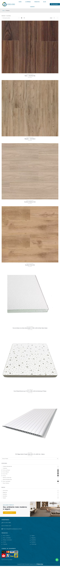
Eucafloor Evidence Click (30, 201)
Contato (32, 6)
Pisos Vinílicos (31, 483)
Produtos (37, 1)
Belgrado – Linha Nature (30, 138)
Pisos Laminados (30, 74)
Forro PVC (30, 452)
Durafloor (30, 77)
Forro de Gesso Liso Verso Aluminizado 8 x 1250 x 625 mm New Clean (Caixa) (30, 328)
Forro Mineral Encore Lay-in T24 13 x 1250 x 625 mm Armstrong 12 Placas (30, 391)
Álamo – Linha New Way (30, 75)
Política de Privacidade (7, 560)
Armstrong (30, 329)
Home (20, 1)
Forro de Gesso (30, 326)
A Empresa (28, 1)
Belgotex (31, 492)
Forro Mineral (30, 389)
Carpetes (31, 468)
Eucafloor (30, 203)
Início (4, 10)
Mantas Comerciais (31, 477)
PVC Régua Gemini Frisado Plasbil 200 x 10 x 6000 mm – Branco (30, 454)
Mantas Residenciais (31, 479)
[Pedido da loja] (11, 18)
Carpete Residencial (31, 466)
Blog (44, 1)
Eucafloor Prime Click (30, 264)
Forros (31, 475)
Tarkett (31, 498)
